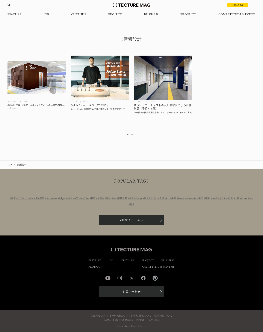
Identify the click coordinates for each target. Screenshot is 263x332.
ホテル (222, 198)
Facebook (143, 278)
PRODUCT (188, 14)
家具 (132, 204)
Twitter (131, 278)
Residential (191, 198)
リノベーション (25, 198)
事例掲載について (121, 316)
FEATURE (14, 14)
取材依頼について (163, 316)
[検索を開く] (8, 5)
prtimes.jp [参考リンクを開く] (11, 108)
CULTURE (78, 14)
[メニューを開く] (254, 5)
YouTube (85, 198)
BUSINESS (151, 14)
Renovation (51, 198)
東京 (13, 198)
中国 (201, 198)
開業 (207, 198)
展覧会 (100, 198)
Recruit (181, 198)
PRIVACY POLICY (124, 320)
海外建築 (39, 198)
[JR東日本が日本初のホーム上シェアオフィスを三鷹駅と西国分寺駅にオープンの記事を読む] (36, 78)
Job (167, 198)
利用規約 (140, 320)
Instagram (119, 278)
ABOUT (108, 320)
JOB (46, 14)
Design (138, 198)
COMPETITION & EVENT (237, 14)
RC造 (230, 198)
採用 (173, 198)
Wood (69, 198)
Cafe (251, 198)
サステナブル (150, 198)
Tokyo (62, 198)
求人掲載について (142, 316)
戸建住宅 (122, 198)
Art (114, 198)
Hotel (214, 198)
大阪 (237, 198)
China (244, 198)
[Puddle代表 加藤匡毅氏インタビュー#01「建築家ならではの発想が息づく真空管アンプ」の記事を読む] (100, 78)
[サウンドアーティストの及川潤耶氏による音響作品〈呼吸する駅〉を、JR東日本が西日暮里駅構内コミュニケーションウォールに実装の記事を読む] (163, 78)
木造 (76, 198)
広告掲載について (100, 316)
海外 (108, 198)
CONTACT (154, 320)
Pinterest (155, 278)
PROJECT (115, 14)
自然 (161, 198)
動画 (93, 198)
